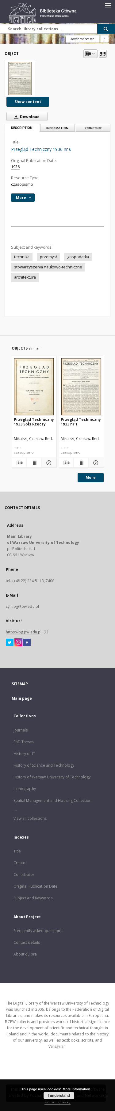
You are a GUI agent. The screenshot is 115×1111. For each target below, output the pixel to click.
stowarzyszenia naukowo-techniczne (48, 267)
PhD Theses (23, 741)
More (91, 477)
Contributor (23, 874)
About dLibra (25, 954)
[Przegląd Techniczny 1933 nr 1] (81, 386)
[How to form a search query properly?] (104, 39)
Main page (22, 698)
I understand (59, 1095)
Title (17, 851)
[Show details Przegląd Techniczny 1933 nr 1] (95, 463)
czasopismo (22, 184)
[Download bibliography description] (18, 463)
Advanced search (82, 39)
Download (25, 116)
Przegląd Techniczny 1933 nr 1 (81, 421)
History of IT (24, 753)
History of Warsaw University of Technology (52, 777)
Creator (20, 862)
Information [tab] (57, 128)
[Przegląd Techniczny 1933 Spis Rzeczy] (34, 386)
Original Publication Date (35, 886)
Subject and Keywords (32, 898)
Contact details (26, 942)
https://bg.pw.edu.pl (23, 632)
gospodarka (78, 256)
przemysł (48, 256)
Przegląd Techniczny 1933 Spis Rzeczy (34, 421)
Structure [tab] (93, 128)
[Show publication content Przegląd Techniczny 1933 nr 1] (81, 463)
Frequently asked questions (37, 930)
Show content (27, 101)
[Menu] (107, 5)
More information (76, 1089)
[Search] (106, 29)
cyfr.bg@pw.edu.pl (22, 606)
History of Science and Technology (44, 765)
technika (21, 256)
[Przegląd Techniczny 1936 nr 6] (19, 78)
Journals (20, 730)
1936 (15, 166)
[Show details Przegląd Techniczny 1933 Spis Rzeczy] (48, 463)
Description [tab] (22, 128)
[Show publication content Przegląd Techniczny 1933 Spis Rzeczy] (34, 463)
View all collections (30, 818)
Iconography (24, 788)
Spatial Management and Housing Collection (52, 800)
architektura (25, 277)
